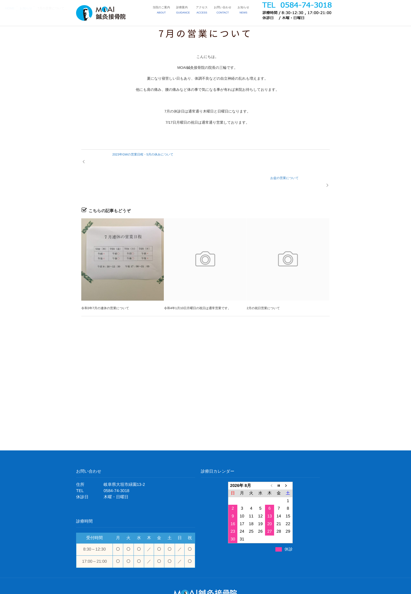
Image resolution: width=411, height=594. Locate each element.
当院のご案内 (164, 11)
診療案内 (185, 11)
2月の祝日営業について (263, 285)
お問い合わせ (223, 11)
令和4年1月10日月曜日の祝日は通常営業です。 (197, 285)
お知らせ (243, 11)
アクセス (203, 11)
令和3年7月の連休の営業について (105, 285)
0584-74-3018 (116, 467)
